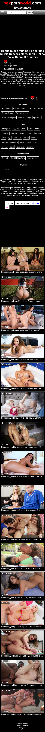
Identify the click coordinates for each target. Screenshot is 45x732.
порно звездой (32, 195)
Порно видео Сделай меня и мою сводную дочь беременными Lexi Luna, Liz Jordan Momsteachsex (22, 539)
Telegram (22, 728)
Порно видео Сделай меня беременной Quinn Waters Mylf (22, 510)
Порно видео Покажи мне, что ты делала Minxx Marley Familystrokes (22, 418)
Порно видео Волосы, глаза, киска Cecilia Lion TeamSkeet (22, 360)
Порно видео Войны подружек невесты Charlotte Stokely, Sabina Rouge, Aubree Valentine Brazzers (22, 272)
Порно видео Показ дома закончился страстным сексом (22, 476)
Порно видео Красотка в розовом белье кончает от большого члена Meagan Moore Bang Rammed (22, 627)
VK (22, 730)
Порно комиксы (23, 725)
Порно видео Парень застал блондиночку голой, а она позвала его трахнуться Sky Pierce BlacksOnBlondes (22, 685)
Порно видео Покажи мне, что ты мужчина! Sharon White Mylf (22, 447)
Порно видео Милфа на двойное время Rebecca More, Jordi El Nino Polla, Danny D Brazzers (22, 54)
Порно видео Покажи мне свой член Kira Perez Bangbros (22, 389)
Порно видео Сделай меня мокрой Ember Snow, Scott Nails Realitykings (22, 569)
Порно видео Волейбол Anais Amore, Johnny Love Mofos (22, 301)
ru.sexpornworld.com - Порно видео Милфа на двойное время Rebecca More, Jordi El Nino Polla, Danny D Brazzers (23, 181)
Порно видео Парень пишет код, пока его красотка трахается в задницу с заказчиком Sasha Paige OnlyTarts (22, 656)
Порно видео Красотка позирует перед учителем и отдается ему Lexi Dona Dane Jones (22, 714)
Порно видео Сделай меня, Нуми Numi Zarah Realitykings (22, 598)
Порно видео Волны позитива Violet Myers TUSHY (22, 330)
